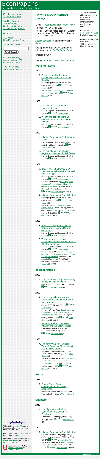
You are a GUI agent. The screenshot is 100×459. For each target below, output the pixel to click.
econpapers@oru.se (89, 33)
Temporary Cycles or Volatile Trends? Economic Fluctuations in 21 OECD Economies (58, 254)
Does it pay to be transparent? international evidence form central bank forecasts (57, 184)
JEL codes (8, 38)
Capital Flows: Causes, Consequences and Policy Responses (53, 386)
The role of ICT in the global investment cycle (54, 106)
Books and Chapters (13, 26)
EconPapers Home (12, 14)
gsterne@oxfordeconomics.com (60, 25)
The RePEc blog (11, 67)
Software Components (14, 28)
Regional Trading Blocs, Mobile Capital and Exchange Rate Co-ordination (56, 228)
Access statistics (43, 41)
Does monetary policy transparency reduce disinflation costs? (58, 280)
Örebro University (14, 449)
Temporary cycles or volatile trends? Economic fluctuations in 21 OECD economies (58, 241)
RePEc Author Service (63, 50)
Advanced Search (11, 44)
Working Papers (11, 21)
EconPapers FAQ (11, 57)
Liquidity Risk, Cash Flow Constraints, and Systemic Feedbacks (54, 411)
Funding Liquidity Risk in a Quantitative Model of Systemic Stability (56, 77)
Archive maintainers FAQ (12, 60)
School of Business (15, 448)
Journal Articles (10, 23)
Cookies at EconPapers (12, 62)
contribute (19, 435)
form (90, 39)
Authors (7, 33)
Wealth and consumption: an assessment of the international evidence (56, 119)
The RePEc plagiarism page (14, 69)
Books (62, 60)
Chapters (70, 60)
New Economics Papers (14, 40)
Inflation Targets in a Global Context (58, 195)
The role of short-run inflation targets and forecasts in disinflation (58, 152)
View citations (63, 113)
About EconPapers (12, 16)
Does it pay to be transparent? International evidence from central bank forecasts (58, 171)
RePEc (20, 426)
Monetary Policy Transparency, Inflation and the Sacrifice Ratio (56, 324)
